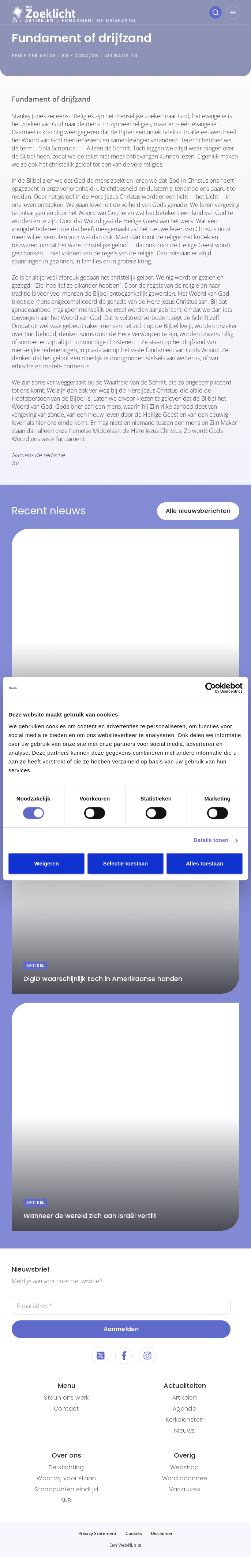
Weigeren (46, 863)
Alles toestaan (204, 863)
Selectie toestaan (125, 863)
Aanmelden (121, 1329)
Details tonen (211, 840)
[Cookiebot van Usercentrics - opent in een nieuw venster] (211, 687)
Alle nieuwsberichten (198, 511)
